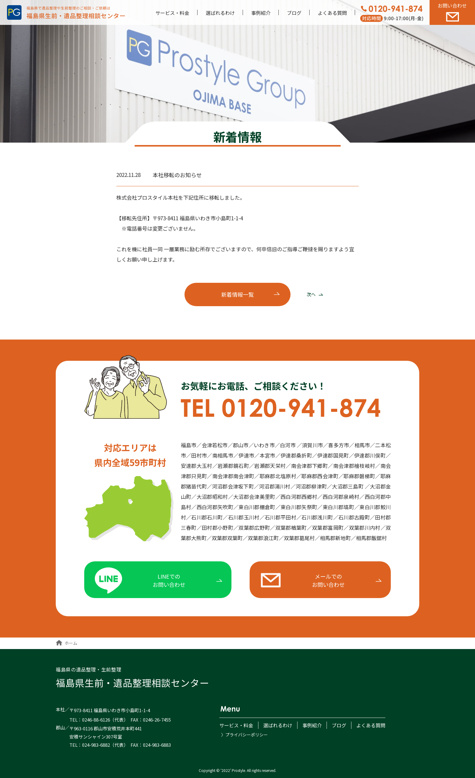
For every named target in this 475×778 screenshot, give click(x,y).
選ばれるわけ (220, 12)
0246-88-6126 (96, 719)
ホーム (66, 643)
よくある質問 (332, 12)
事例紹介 (261, 12)
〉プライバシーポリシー (244, 735)
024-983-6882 (96, 745)
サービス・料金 (172, 12)
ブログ (294, 12)
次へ (315, 294)
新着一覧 (237, 294)
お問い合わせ (452, 12)
